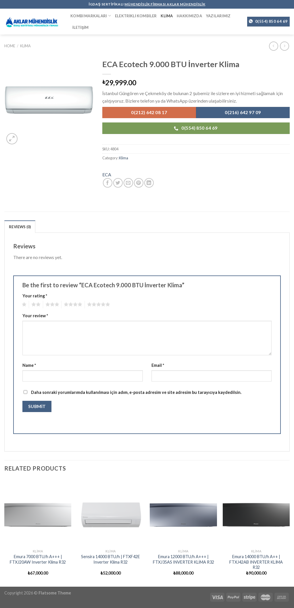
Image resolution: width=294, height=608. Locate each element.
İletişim (80, 27)
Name (29, 365)
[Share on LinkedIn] (149, 183)
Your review (35, 315)
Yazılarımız (218, 16)
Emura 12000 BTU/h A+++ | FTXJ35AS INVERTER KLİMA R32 (183, 559)
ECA (106, 174)
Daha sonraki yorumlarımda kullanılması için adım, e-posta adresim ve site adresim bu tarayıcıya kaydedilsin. (136, 392)
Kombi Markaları (90, 15)
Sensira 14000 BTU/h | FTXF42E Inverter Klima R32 (110, 559)
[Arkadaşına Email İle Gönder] (128, 183)
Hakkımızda (189, 16)
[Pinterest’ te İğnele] (138, 183)
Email (157, 365)
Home (9, 46)
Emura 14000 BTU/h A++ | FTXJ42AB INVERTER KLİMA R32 (256, 562)
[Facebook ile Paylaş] (107, 183)
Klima (167, 16)
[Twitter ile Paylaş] (118, 183)
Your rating (34, 295)
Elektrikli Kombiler (136, 16)
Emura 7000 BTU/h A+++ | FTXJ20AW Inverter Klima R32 (38, 559)
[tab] (19, 226)
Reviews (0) (20, 226)
